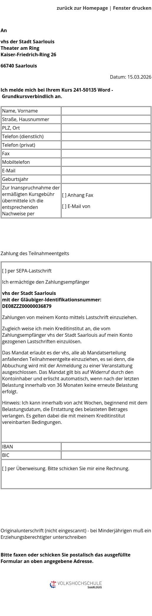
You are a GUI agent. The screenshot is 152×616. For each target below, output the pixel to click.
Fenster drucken (132, 8)
